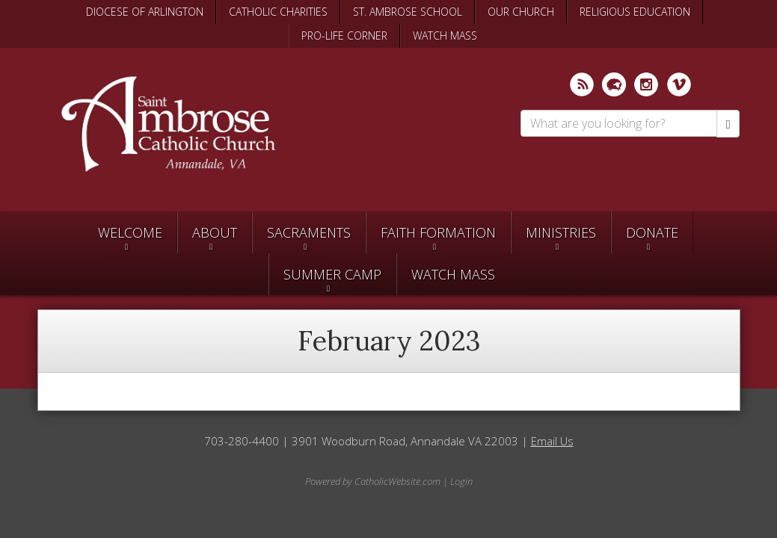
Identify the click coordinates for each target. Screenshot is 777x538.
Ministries (561, 232)
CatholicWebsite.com (397, 481)
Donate (652, 232)
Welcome (130, 232)
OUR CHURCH (521, 11)
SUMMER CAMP (332, 274)
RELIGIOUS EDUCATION (635, 11)
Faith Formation (438, 232)
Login (461, 481)
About (214, 232)
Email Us (552, 440)
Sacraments (309, 232)
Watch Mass (453, 274)
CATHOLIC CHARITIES (278, 11)
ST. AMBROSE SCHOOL (407, 11)
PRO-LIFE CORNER (344, 35)
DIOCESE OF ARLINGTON (144, 11)
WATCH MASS (445, 35)
